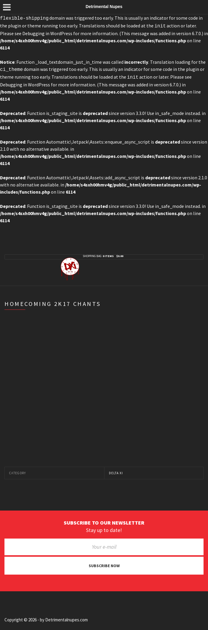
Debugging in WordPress (47, 32)
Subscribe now (104, 563)
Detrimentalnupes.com (66, 617)
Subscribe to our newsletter (104, 520)
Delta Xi (116, 471)
